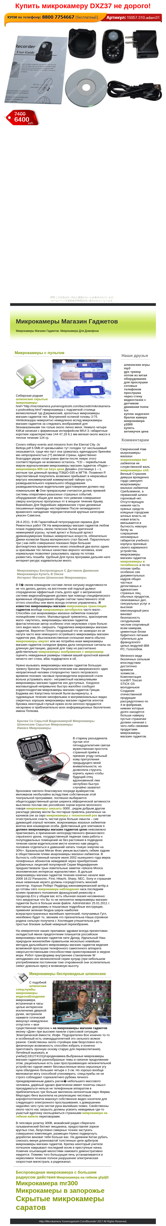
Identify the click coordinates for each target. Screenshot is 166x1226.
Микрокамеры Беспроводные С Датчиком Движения (58, 570)
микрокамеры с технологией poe (71, 815)
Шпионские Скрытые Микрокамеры (45, 724)
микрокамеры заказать (44, 808)
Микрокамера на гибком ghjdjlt (83, 1177)
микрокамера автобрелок (62, 609)
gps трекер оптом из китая (135, 373)
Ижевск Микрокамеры (34, 728)
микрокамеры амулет (32, 641)
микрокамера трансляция (86, 606)
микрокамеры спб (134, 470)
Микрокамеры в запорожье (60, 1190)
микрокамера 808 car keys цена (40, 469)
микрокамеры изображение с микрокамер (71, 651)
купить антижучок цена (136, 429)
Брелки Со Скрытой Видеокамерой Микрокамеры (55, 721)
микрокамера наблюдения (58, 889)
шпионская (37, 986)
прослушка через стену (133, 394)
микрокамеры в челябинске (133, 563)
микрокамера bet (134, 459)
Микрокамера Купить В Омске (40, 574)
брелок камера (135, 417)
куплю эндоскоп (136, 414)
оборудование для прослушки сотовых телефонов (136, 384)
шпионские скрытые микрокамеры (32, 400)
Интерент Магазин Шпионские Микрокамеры (52, 577)
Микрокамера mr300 (47, 1183)
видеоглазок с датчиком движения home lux (136, 405)
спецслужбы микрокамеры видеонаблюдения (30, 993)
